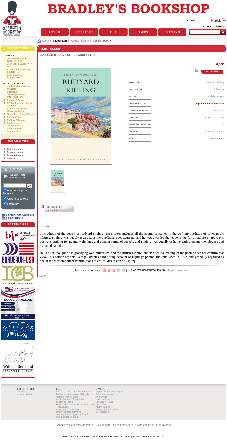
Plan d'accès (163, 424)
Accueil (55, 32)
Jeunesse (9, 55)
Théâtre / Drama (16, 120)
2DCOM (160, 436)
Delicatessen (102, 412)
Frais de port (102, 424)
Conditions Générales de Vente (74, 424)
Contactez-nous (144, 424)
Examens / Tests (64, 402)
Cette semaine (15, 149)
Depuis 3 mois (15, 155)
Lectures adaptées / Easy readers (74, 391)
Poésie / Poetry (102, 40)
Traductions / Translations (14, 124)
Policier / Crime (15, 100)
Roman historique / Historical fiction (17, 109)
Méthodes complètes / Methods (72, 394)
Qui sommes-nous (122, 424)
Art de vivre (101, 397)
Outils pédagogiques (67, 417)
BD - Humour (102, 399)
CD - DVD (101, 404)
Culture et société (105, 394)
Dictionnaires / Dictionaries (70, 399)
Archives (16, 169)
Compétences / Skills (67, 397)
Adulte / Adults (80, 40)
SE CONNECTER (194, 20)
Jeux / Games (103, 407)
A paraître (12, 158)
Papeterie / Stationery (107, 409)
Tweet (42, 275)
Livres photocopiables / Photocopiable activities (68, 410)
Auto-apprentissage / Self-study (72, 414)
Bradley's (172, 32)
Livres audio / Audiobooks (14, 76)
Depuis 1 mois (15, 152)
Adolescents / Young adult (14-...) (18, 70)
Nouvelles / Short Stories (21, 114)
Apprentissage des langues (110, 391)
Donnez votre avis (177, 270)
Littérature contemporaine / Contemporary (16, 94)
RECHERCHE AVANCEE (214, 26)
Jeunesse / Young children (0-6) (17, 59)
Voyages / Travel (104, 402)
